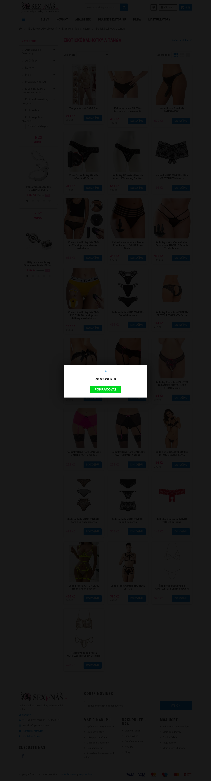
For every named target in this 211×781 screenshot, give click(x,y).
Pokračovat (105, 389)
